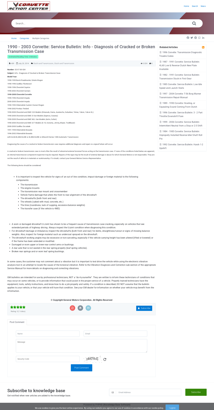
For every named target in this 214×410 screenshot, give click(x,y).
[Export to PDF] (72, 308)
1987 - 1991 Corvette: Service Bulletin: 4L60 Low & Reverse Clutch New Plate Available (179, 65)
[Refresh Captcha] (105, 359)
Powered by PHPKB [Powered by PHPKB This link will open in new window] (92, 404)
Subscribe (144, 308)
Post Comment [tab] (17, 322)
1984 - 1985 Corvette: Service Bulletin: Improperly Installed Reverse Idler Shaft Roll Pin (180, 135)
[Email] (115, 334)
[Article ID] (10, 63)
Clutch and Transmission (43, 63)
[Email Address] (145, 392)
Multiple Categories (40, 38)
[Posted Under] (32, 63)
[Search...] (107, 23)
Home (14, 38)
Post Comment (81, 367)
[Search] (194, 23)
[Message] (81, 346)
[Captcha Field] (47, 359)
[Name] (47, 334)
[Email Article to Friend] (88, 308)
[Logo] (28, 6)
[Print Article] (80, 308)
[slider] (17, 307)
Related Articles (169, 47)
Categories (24, 38)
